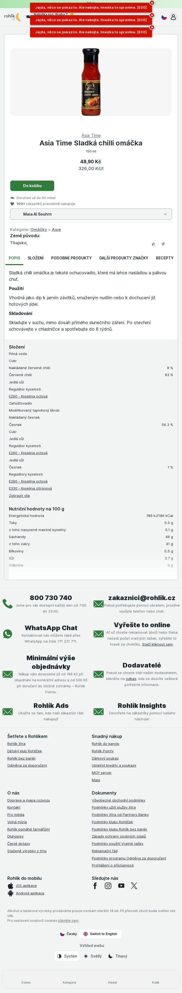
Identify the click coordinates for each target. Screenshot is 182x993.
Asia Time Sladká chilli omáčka (91, 143)
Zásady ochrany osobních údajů (119, 836)
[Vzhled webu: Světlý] (92, 956)
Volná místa (17, 822)
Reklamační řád (105, 851)
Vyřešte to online (142, 625)
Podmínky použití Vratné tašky (117, 843)
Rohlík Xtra (16, 743)
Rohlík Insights (142, 705)
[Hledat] (112, 979)
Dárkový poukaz (105, 758)
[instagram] (108, 886)
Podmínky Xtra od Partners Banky (120, 814)
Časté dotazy (18, 843)
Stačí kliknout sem (157, 644)
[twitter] (134, 886)
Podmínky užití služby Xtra (114, 807)
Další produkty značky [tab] (123, 258)
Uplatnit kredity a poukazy (114, 765)
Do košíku (32, 185)
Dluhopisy (15, 836)
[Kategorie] (69, 979)
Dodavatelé (142, 665)
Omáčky (38, 229)
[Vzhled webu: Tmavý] (117, 956)
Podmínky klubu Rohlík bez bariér (119, 829)
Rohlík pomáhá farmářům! (28, 829)
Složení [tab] (36, 258)
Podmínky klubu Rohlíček (112, 822)
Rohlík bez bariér (21, 758)
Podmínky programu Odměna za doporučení (129, 858)
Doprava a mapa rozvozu (28, 800)
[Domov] (26, 979)
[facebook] (95, 886)
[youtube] (121, 886)
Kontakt (13, 807)
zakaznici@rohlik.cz (142, 598)
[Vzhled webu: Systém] (67, 956)
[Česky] (163, 17)
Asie (56, 229)
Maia (96, 780)
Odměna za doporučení (27, 765)
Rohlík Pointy (102, 751)
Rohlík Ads (51, 705)
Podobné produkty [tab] (71, 258)
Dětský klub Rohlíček (24, 751)
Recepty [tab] (165, 258)
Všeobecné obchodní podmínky (118, 800)
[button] (173, 17)
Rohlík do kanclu (105, 743)
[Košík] (156, 979)
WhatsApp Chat (51, 628)
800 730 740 (51, 598)
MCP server (102, 772)
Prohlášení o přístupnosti (113, 865)
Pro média (15, 814)
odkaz (131, 678)
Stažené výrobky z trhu (27, 851)
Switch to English (100, 934)
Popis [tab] (14, 258)
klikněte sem (68, 921)
